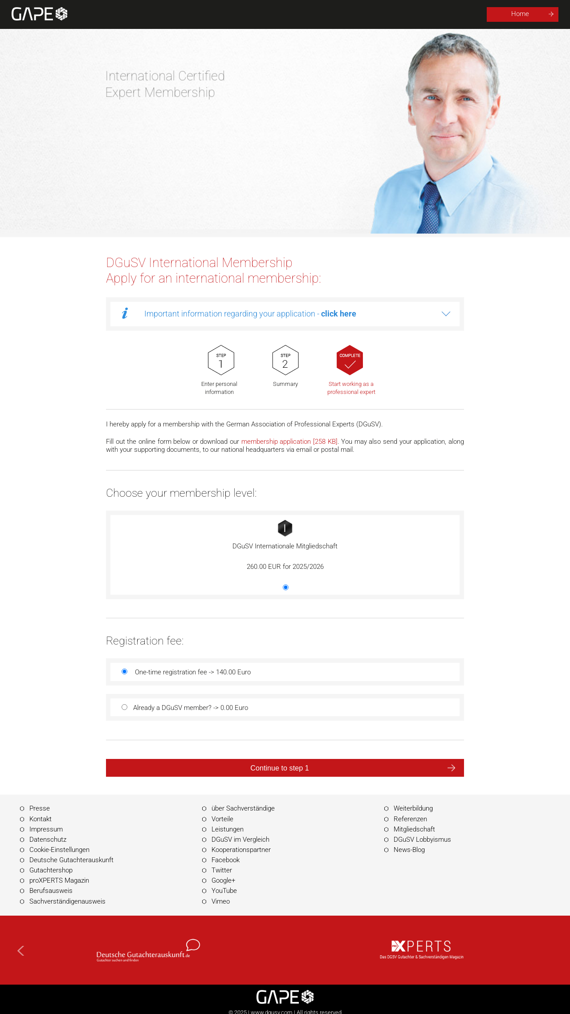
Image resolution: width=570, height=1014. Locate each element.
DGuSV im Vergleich (240, 840)
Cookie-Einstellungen (59, 850)
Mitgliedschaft (414, 829)
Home (520, 14)
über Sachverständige (243, 808)
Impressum (46, 829)
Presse (39, 808)
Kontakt (40, 819)
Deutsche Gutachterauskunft (71, 860)
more (446, 314)
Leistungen (228, 829)
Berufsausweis (51, 891)
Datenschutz (47, 840)
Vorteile (222, 819)
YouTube (224, 891)
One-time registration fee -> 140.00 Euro (193, 672)
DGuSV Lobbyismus (422, 840)
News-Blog (409, 850)
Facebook (226, 860)
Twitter (222, 870)
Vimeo (221, 901)
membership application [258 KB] (289, 442)
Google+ (223, 880)
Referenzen (410, 819)
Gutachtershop (51, 870)
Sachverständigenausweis (67, 901)
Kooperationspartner (241, 850)
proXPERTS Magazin (59, 880)
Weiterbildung (413, 808)
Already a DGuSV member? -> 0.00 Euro (190, 708)
